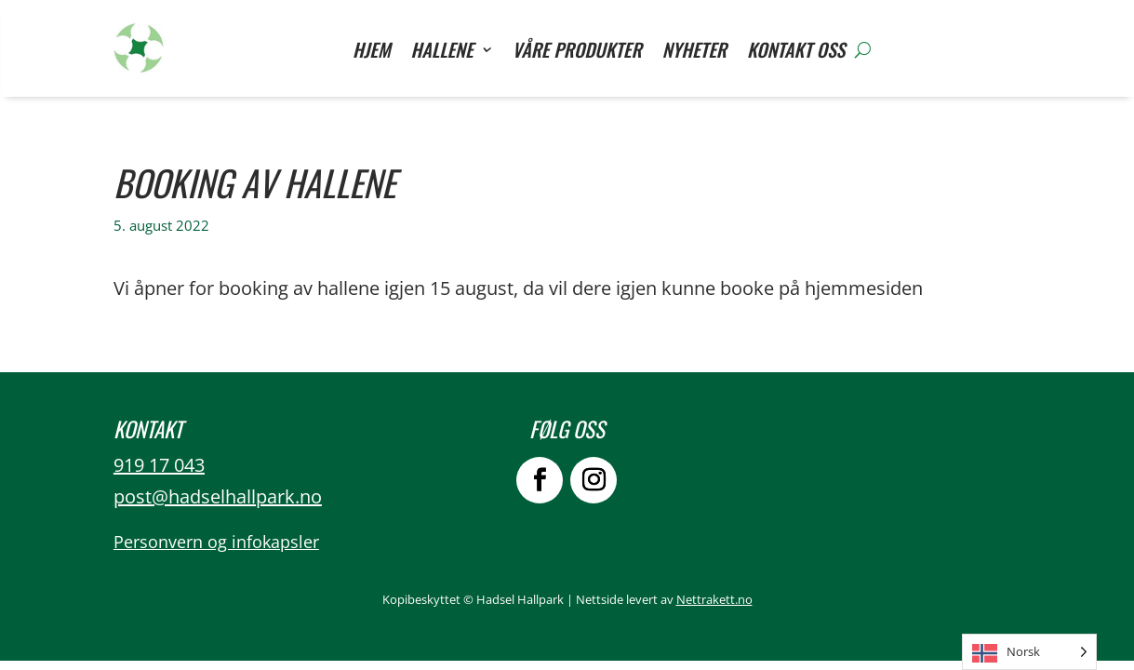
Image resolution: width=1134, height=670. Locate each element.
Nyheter (694, 53)
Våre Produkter (577, 53)
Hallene (442, 53)
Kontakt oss (796, 53)
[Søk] (863, 49)
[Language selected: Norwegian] (1029, 652)
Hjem (371, 53)
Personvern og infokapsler (216, 541)
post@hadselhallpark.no (217, 496)
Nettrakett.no (714, 599)
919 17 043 (159, 464)
